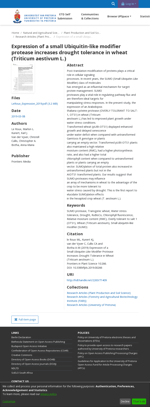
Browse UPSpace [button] (118, 16)
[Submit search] (113, 4)
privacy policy (48, 394)
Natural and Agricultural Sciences (41, 33)
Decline (125, 401)
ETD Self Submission (64, 16)
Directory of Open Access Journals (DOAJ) (33, 363)
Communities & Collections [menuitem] (90, 16)
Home (15, 33)
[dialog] (75, 394)
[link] (34, 103)
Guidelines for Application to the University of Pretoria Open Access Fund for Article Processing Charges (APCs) (107, 365)
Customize (9, 401)
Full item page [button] (25, 319)
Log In (127, 4)
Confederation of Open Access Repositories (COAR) (39, 350)
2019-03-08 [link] (18, 116)
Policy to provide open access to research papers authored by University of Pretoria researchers (105, 347)
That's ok (139, 401)
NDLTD (15, 368)
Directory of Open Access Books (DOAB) (33, 359)
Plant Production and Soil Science (82, 33)
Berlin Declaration (21, 337)
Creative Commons (21, 355)
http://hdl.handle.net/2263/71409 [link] (87, 280)
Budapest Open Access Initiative (29, 346)
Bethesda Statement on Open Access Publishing (38, 341)
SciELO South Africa (22, 372)
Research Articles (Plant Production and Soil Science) (33, 36)
